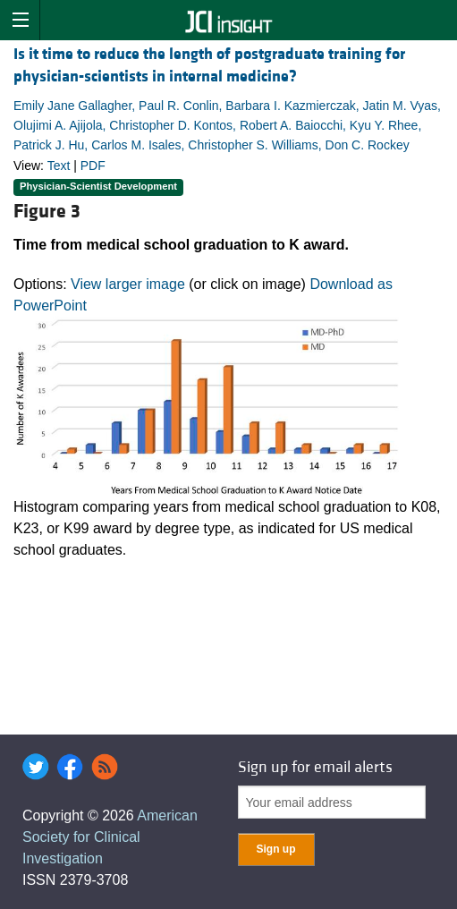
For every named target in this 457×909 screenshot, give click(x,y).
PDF (93, 165)
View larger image (128, 284)
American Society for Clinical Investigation (110, 837)
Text (59, 165)
